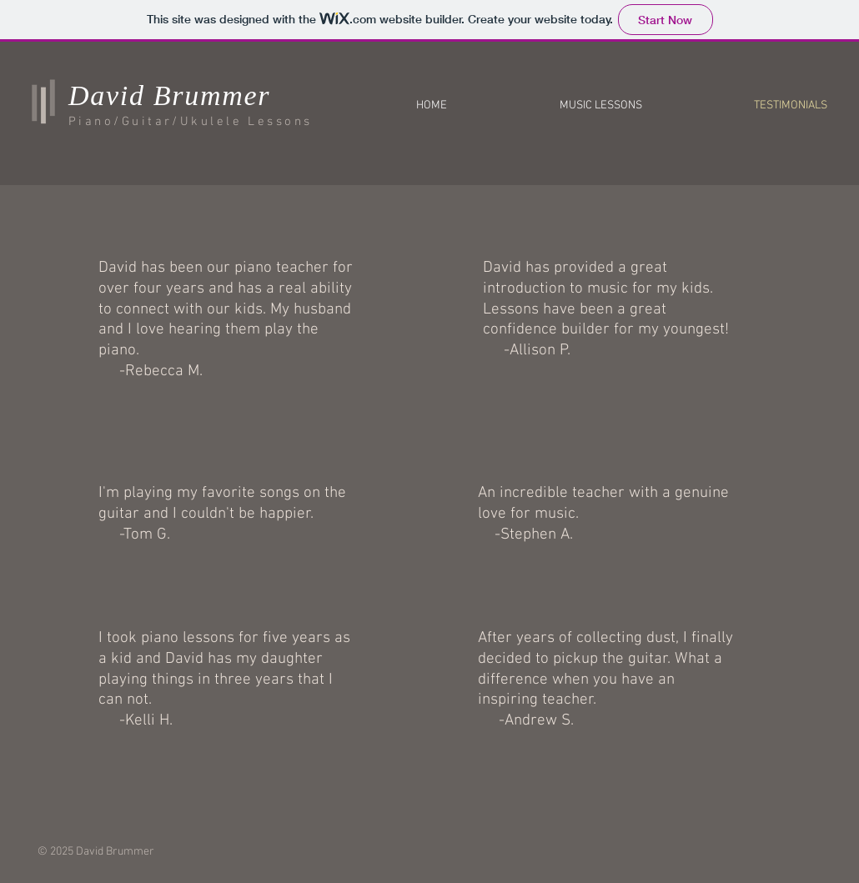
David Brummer (169, 95)
